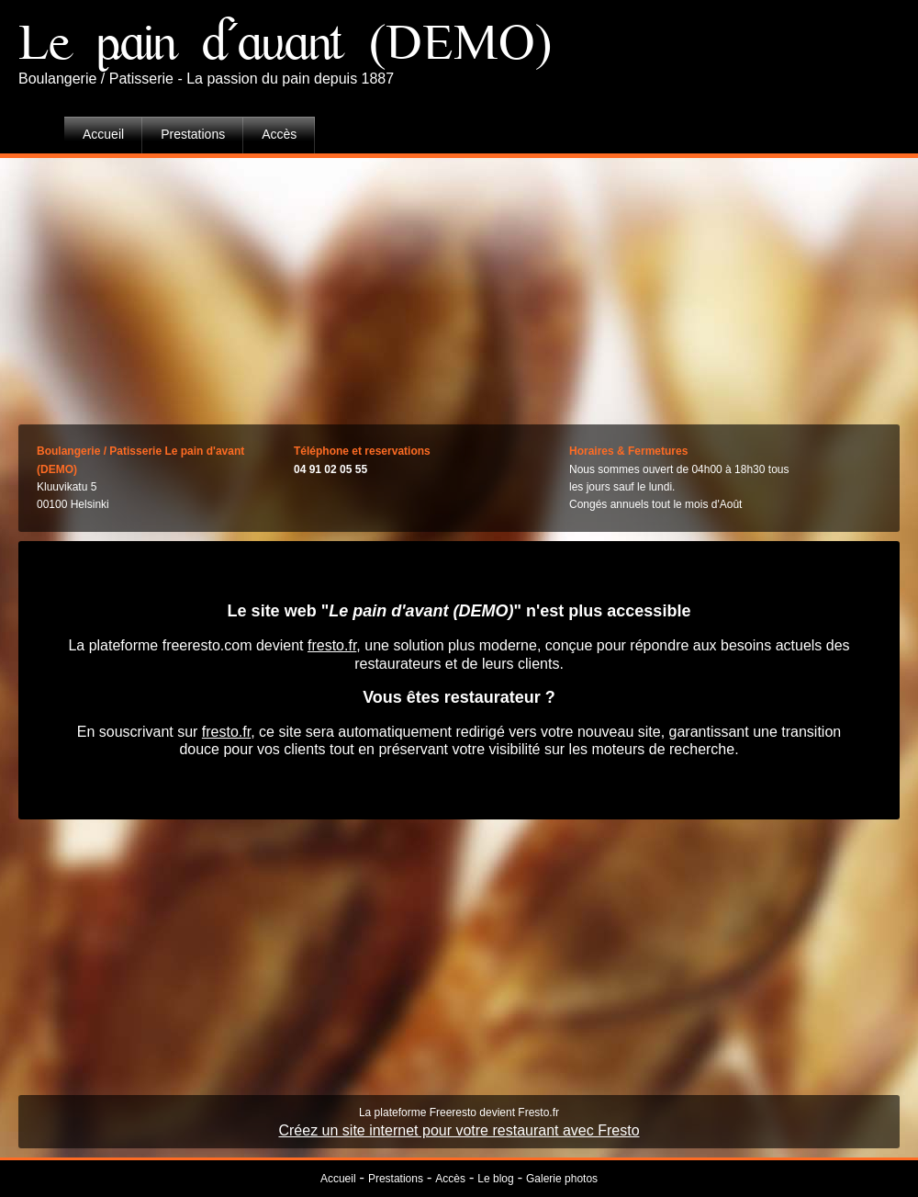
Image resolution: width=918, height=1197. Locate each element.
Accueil (103, 134)
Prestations (193, 134)
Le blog (495, 1178)
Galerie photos (562, 1178)
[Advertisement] (459, 286)
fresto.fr (332, 645)
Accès (279, 134)
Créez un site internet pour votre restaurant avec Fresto (458, 1130)
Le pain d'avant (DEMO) (285, 43)
